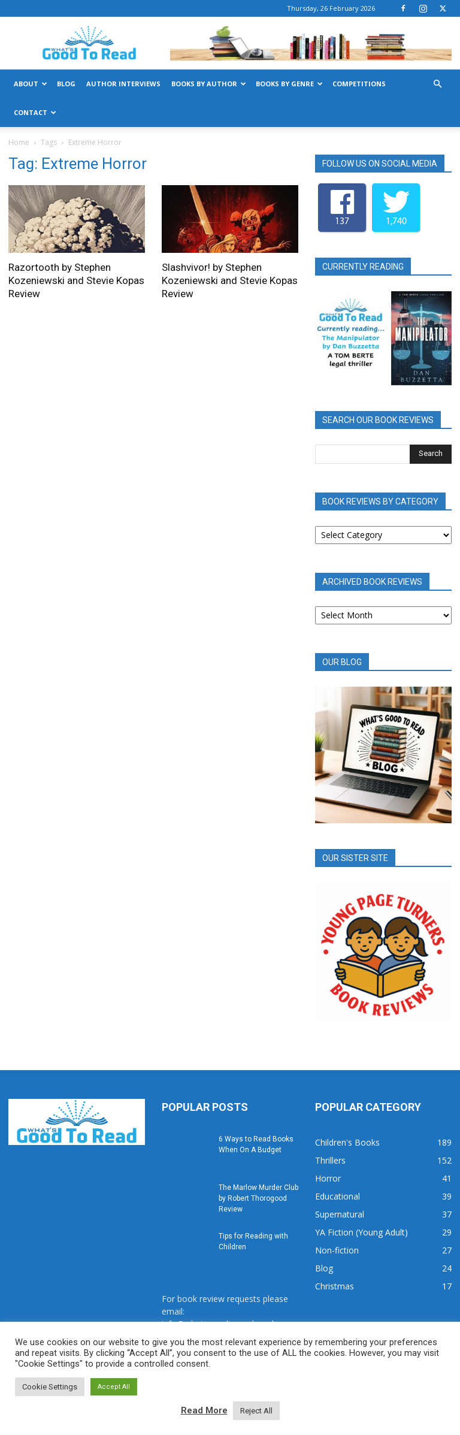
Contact (35, 112)
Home (18, 142)
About (30, 83)
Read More (204, 1410)
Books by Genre (289, 83)
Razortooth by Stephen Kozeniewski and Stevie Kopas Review (76, 280)
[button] (437, 84)
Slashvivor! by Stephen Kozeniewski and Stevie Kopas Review (230, 280)
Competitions (359, 83)
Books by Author (208, 83)
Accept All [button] (114, 1387)
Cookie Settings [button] (49, 1386)
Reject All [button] (256, 1410)
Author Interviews (123, 83)
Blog (66, 83)
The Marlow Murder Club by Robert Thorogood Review (258, 1198)
